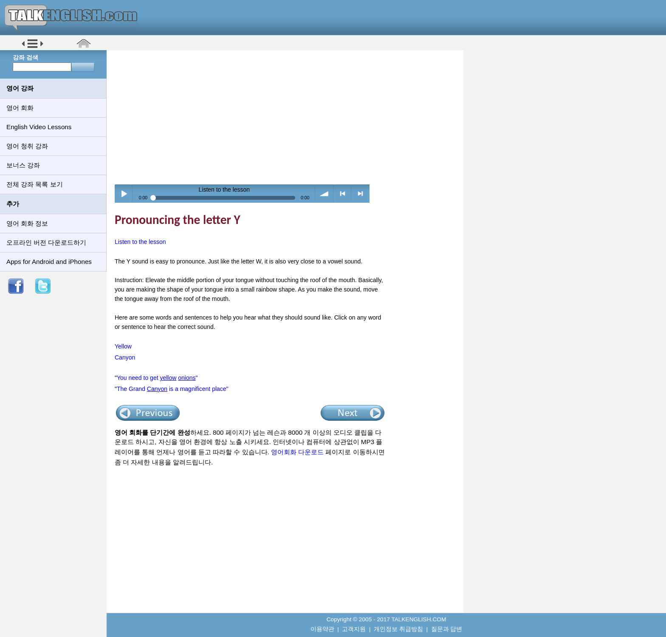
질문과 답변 (447, 629)
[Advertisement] (288, 116)
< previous (342, 193)
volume (324, 193)
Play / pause (124, 193)
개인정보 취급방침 (398, 629)
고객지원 (354, 629)
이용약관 (322, 629)
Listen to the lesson (140, 241)
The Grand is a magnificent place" (173, 388)
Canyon (125, 357)
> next (360, 193)
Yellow (123, 346)
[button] (32, 47)
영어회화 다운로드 (297, 452)
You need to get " (157, 377)
